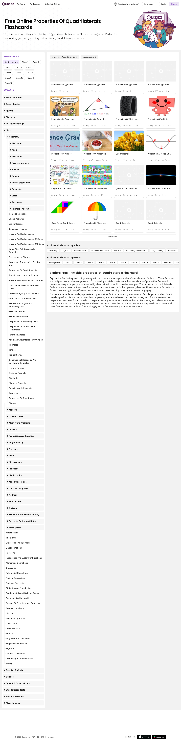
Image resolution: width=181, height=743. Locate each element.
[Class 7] (134, 263)
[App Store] (144, 737)
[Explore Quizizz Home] (8, 4)
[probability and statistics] (136, 250)
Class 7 (19, 72)
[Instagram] (42, 737)
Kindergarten (11, 62)
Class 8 (30, 72)
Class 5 (29, 67)
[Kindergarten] (89, 57)
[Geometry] (53, 250)
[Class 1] (68, 263)
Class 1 (25, 62)
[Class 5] (112, 263)
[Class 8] (145, 263)
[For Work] (21, 4)
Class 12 (8, 83)
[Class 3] (90, 263)
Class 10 (19, 78)
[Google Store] (159, 737)
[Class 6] (123, 263)
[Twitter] (33, 737)
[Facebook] (38, 737)
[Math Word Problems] (100, 250)
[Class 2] (79, 263)
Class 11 (30, 78)
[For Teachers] (35, 4)
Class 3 (8, 67)
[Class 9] (156, 263)
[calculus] (117, 250)
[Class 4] (101, 263)
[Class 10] (167, 263)
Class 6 (8, 72)
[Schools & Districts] (52, 4)
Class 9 (8, 78)
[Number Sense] (80, 250)
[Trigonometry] (157, 250)
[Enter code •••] (150, 4)
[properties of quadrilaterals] (64, 57)
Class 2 (35, 62)
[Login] (163, 4)
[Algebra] (65, 250)
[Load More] (113, 236)
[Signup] (174, 4)
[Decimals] (172, 250)
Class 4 (18, 67)
